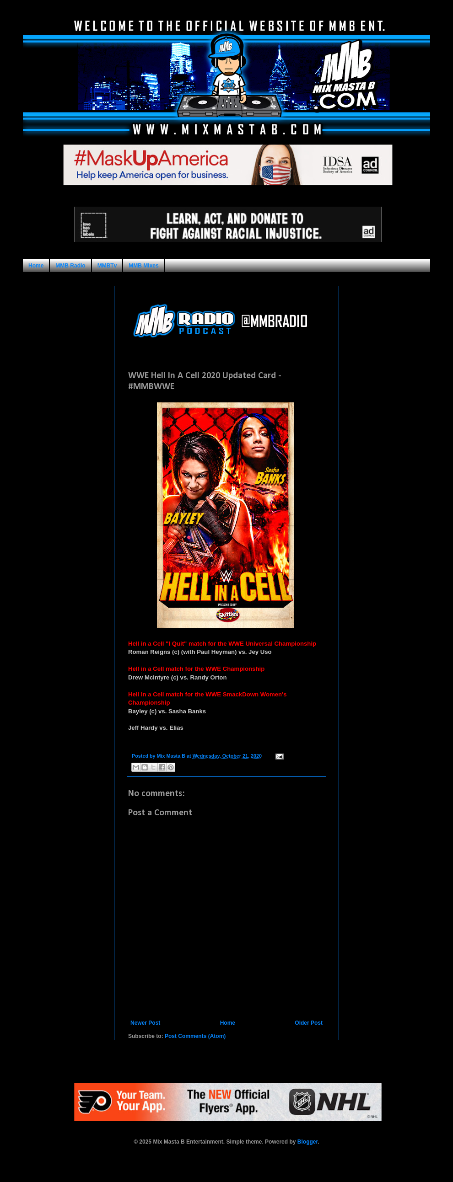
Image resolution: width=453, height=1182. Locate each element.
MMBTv (107, 265)
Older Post (309, 1023)
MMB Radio (70, 265)
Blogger (307, 1142)
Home (35, 265)
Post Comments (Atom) (195, 1036)
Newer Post (145, 1023)
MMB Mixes (143, 265)
